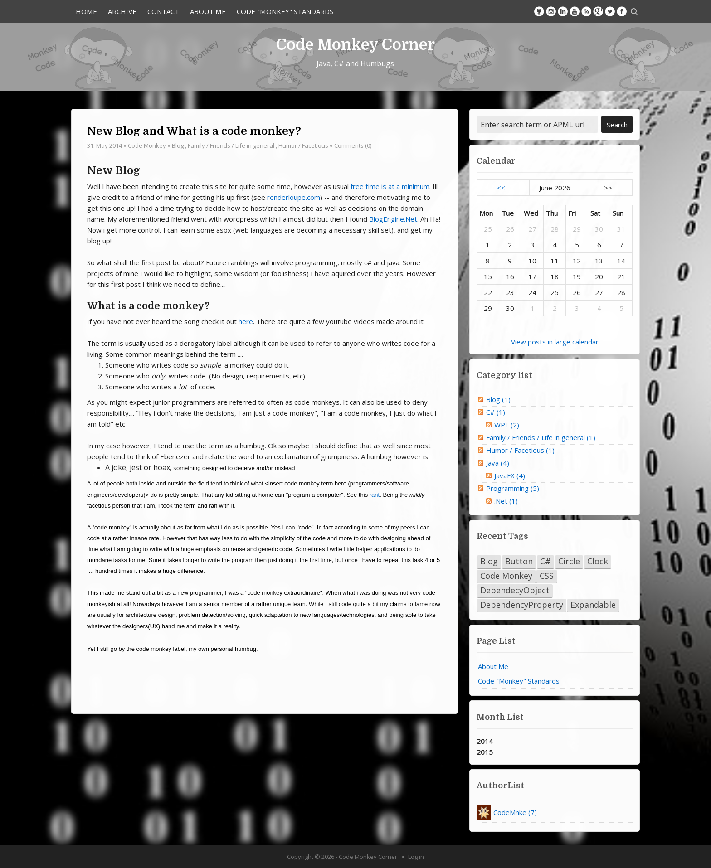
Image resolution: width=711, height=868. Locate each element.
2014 (485, 741)
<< (501, 187)
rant (375, 494)
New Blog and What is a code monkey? (194, 131)
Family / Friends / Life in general (231, 145)
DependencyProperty (521, 604)
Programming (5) (512, 488)
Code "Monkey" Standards (285, 11)
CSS (547, 575)
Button (519, 561)
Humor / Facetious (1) (520, 450)
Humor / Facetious (303, 145)
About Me (208, 11)
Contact (163, 11)
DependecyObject (515, 590)
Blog (178, 145)
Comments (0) (352, 145)
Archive (122, 11)
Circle (569, 561)
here (246, 321)
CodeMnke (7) (515, 812)
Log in (416, 857)
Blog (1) (498, 399)
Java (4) (497, 462)
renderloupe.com (293, 197)
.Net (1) (506, 500)
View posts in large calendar (555, 341)
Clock (597, 561)
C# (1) (495, 412)
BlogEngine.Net (393, 218)
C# (545, 561)
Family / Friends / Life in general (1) (540, 437)
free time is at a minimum (390, 186)
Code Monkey (147, 145)
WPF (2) (506, 424)
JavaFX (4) (509, 475)
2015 (485, 751)
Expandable (593, 604)
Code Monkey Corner (355, 44)
